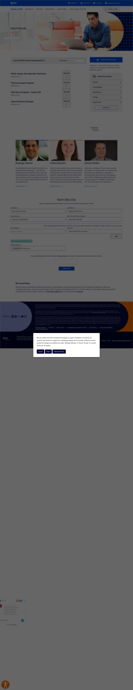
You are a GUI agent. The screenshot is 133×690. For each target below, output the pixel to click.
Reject (48, 351)
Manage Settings (59, 351)
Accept (40, 351)
